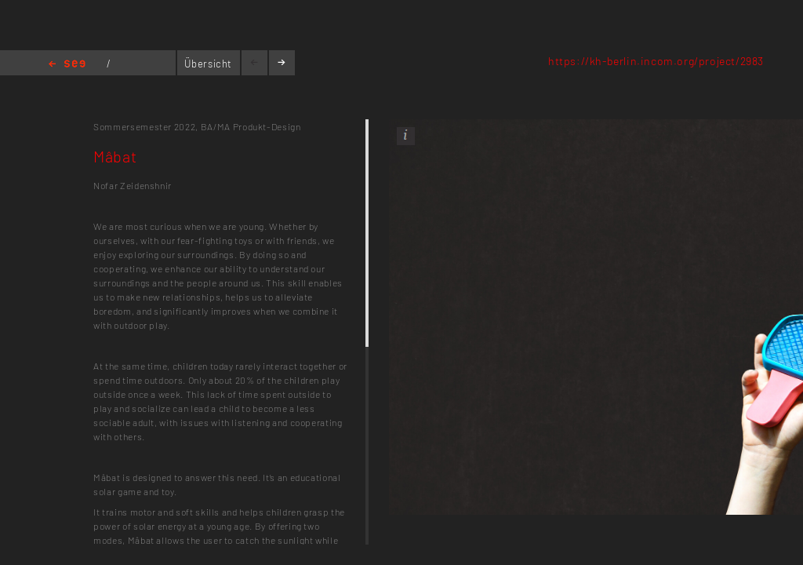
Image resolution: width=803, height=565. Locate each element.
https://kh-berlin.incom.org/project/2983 (656, 60)
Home (67, 64)
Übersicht (208, 63)
